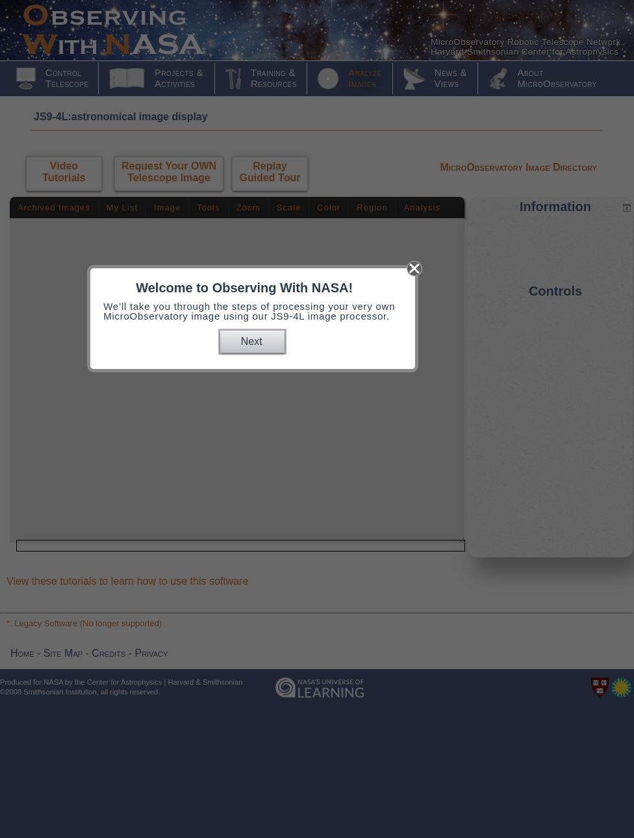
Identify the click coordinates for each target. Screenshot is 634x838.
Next (251, 341)
